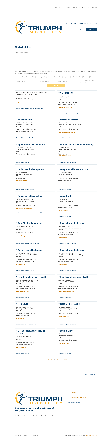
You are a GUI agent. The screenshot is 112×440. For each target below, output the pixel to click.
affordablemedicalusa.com (66, 132)
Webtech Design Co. (91, 435)
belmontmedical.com (64, 156)
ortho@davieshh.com (66, 234)
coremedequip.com (22, 236)
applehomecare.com (22, 157)
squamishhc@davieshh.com (26, 261)
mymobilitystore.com (65, 107)
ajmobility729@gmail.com (67, 104)
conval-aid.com (63, 211)
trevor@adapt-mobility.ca (25, 131)
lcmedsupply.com (63, 343)
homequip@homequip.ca (25, 315)
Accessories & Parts (31, 378)
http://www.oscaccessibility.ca (25, 102)
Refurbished (40, 378)
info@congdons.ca (65, 181)
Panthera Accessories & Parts (88, 23)
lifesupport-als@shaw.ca (25, 344)
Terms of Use (26, 435)
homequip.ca (20, 318)
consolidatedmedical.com (24, 208)
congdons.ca (62, 184)
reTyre (76, 23)
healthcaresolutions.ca (23, 291)
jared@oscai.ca (33, 99)
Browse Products (91, 29)
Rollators (69, 23)
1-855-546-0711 (74, 392)
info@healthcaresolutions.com (69, 288)
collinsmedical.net (21, 180)
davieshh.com (62, 237)
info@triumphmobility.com (78, 397)
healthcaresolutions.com (66, 291)
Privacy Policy (18, 435)
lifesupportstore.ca (22, 347)
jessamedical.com (63, 316)
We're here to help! (74, 403)
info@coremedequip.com (36, 233)
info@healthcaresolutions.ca (26, 288)
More (81, 29)
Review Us (87, 7)
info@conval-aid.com (66, 207)
